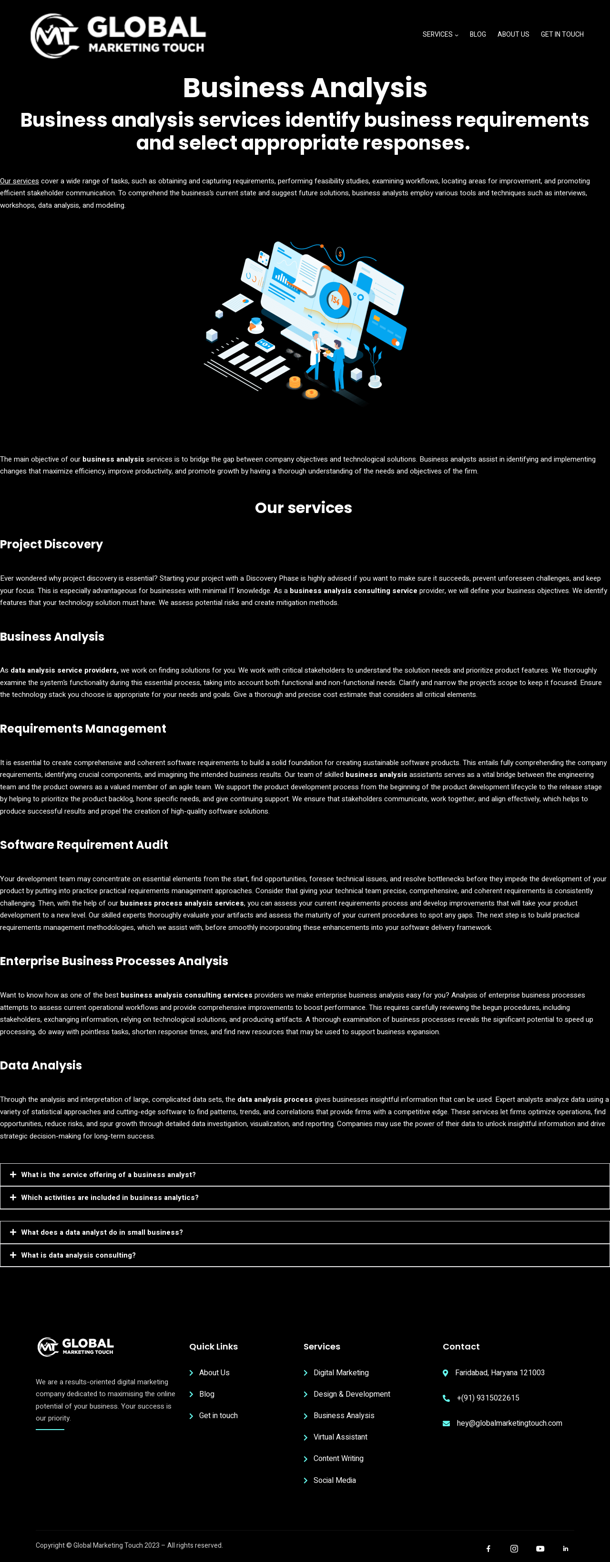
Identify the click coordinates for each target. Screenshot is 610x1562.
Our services (19, 181)
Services (438, 35)
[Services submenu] (456, 35)
